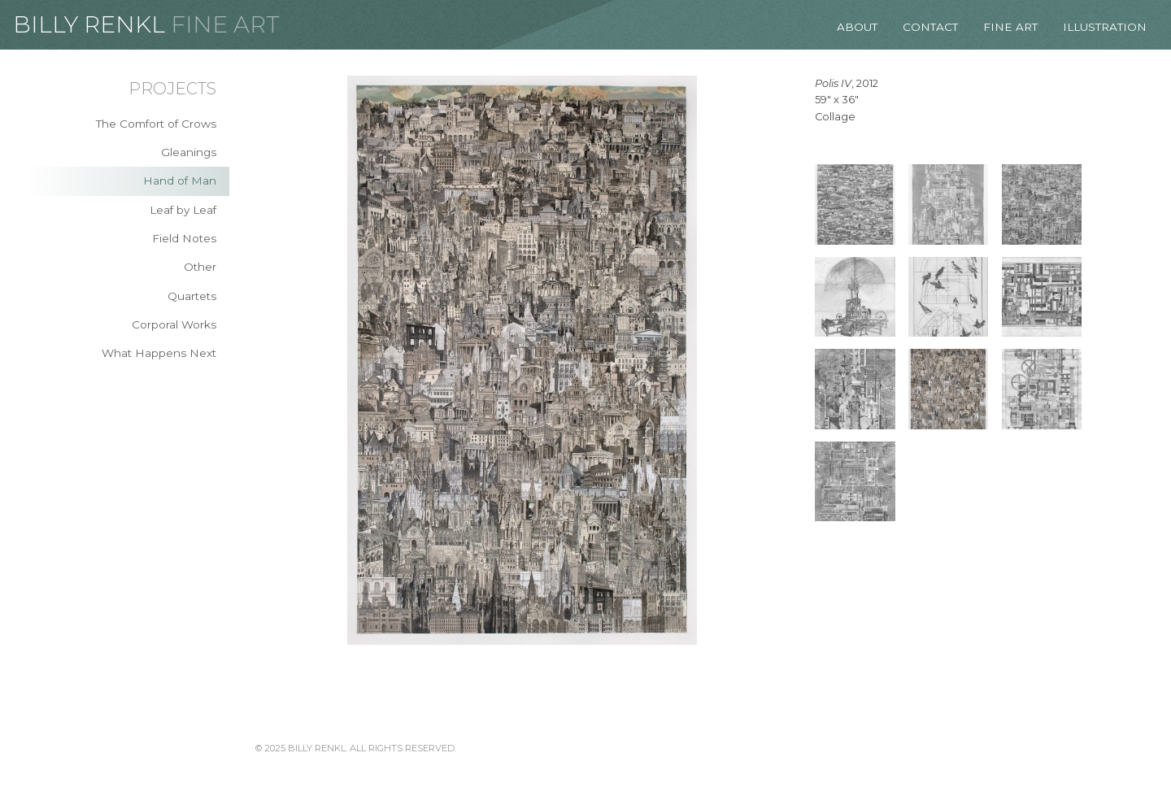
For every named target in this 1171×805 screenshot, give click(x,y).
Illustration (1105, 26)
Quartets (192, 295)
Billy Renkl (89, 24)
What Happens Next (159, 352)
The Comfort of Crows (156, 123)
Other (200, 266)
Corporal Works (174, 324)
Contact (930, 26)
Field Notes (184, 238)
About (857, 26)
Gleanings (188, 152)
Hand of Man (179, 180)
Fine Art (225, 24)
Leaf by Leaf (183, 209)
